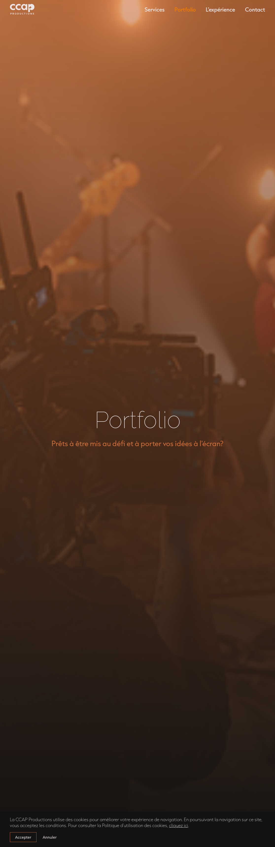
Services (155, 9)
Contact (255, 9)
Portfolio (185, 9)
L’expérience (220, 9)
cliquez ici (178, 825)
